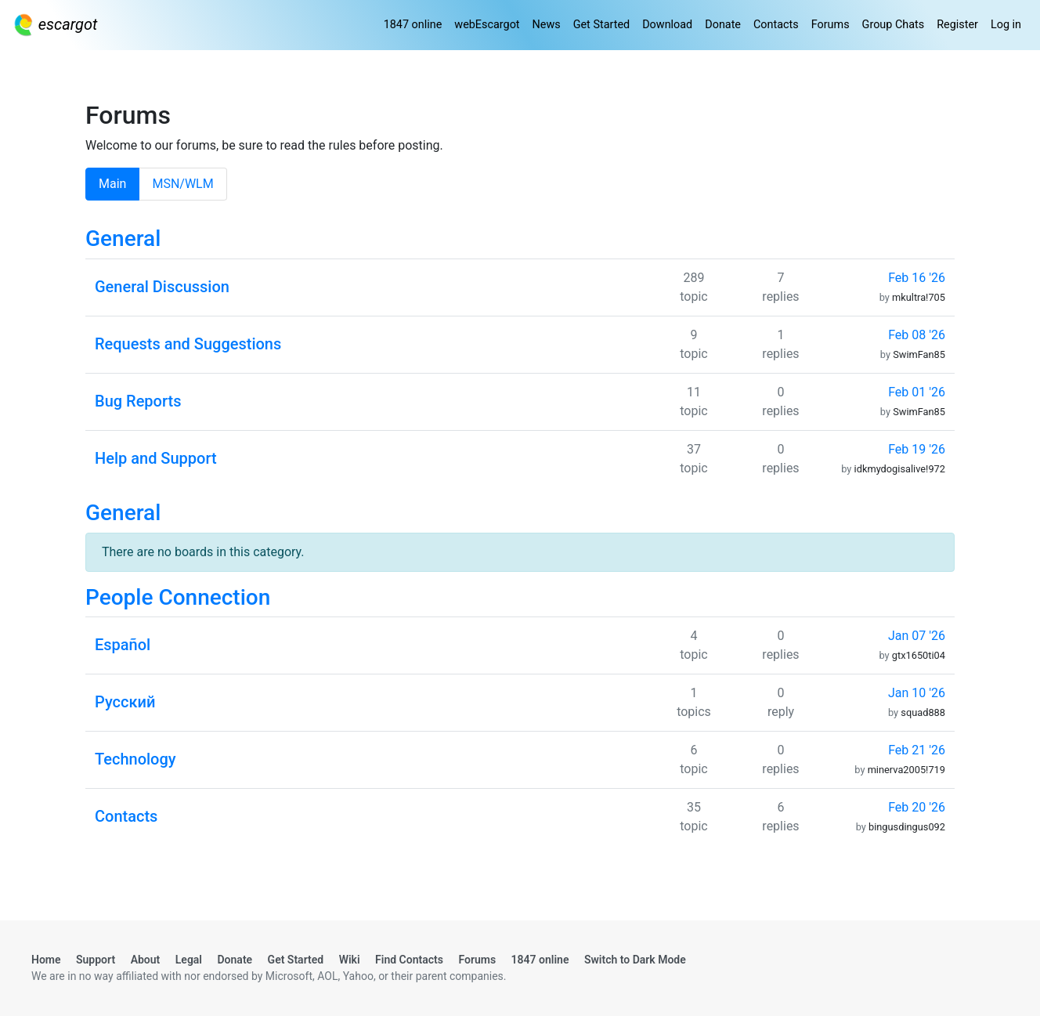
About (146, 959)
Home (46, 959)
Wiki (349, 959)
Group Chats (893, 24)
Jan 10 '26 (916, 692)
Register (957, 24)
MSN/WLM (182, 183)
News (547, 24)
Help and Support (156, 458)
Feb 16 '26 (916, 277)
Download (667, 24)
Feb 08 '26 (916, 334)
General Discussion (162, 286)
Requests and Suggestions (188, 343)
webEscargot (486, 24)
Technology (135, 759)
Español (122, 644)
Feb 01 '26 (916, 392)
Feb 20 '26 (916, 807)
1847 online (413, 24)
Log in (1006, 24)
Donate (723, 24)
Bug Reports (138, 401)
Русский (125, 701)
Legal (188, 959)
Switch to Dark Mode (635, 959)
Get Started (601, 24)
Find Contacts (409, 959)
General (123, 238)
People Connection (177, 597)
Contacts (776, 24)
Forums (830, 24)
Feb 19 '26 (916, 449)
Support (95, 959)
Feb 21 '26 (916, 750)
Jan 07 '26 (916, 635)
